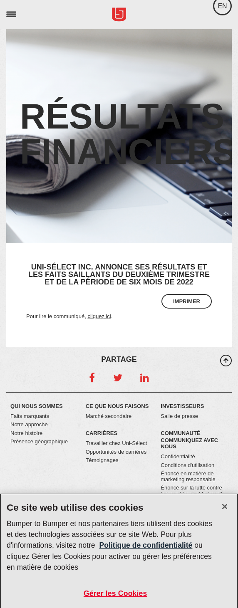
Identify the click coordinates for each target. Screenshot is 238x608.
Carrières (102, 433)
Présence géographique (39, 441)
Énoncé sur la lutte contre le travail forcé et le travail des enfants (191, 493)
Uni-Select (119, 15)
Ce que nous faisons (117, 406)
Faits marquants (29, 416)
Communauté (180, 433)
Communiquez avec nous (189, 443)
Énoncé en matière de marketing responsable (188, 476)
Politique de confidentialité (146, 548)
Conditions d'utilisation (187, 465)
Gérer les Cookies (115, 596)
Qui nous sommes (36, 406)
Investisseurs (182, 406)
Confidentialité (178, 456)
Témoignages (102, 460)
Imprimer (186, 301)
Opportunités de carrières (116, 452)
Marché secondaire (109, 416)
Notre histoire (26, 433)
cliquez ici (99, 316)
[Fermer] (225, 509)
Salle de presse (179, 416)
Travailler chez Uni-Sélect (116, 443)
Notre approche (29, 424)
